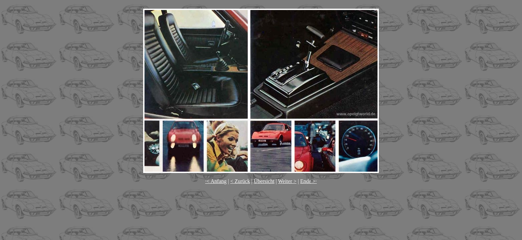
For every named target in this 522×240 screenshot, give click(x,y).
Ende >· (308, 181)
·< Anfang (215, 181)
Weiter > (287, 181)
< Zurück (240, 181)
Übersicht (264, 181)
